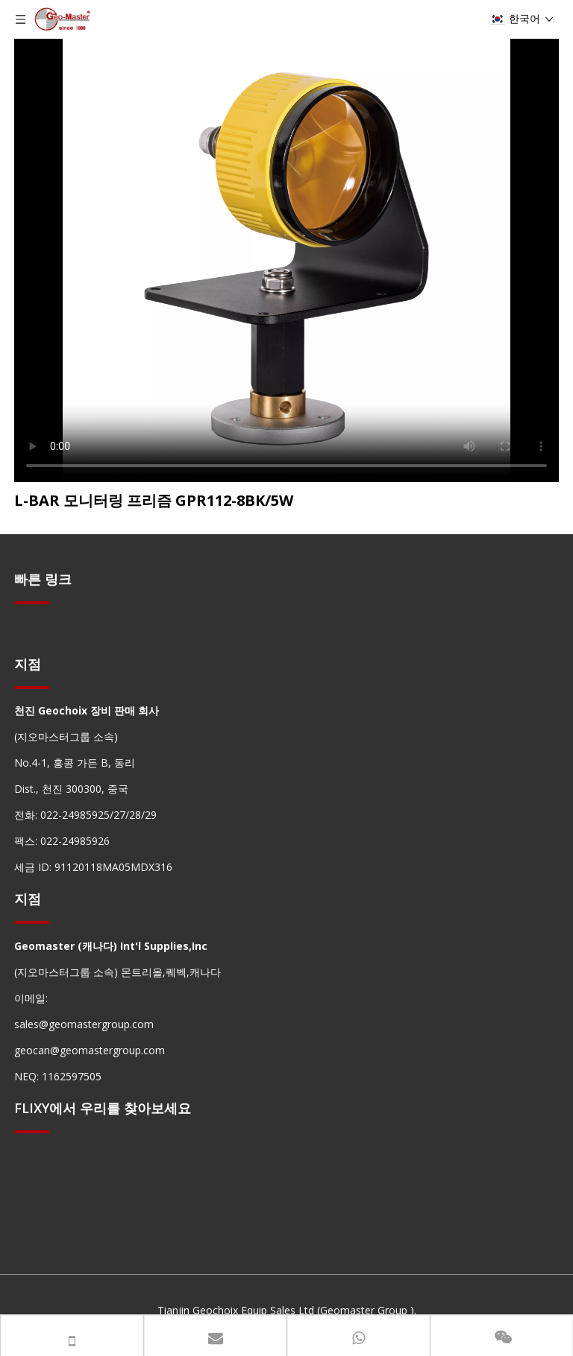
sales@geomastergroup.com (84, 1024)
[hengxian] (32, 602)
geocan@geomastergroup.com (89, 1050)
